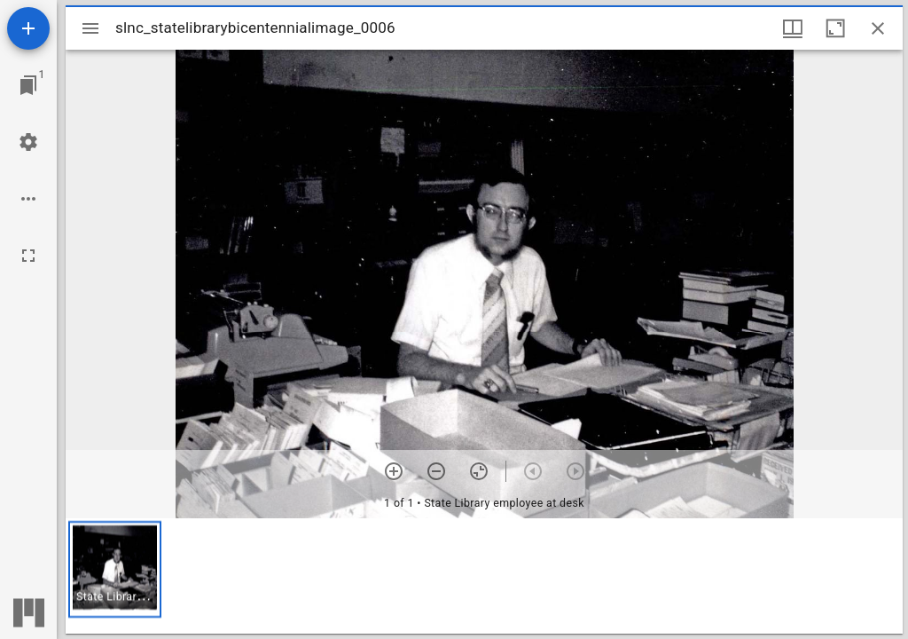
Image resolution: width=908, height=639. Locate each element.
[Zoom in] (393, 471)
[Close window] (878, 28)
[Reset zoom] (479, 471)
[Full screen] (28, 255)
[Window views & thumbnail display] (792, 28)
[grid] (484, 576)
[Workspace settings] (28, 142)
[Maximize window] (835, 28)
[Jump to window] (28, 85)
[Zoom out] (436, 471)
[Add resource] (28, 28)
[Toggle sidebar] (90, 28)
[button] (115, 569)
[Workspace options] (28, 199)
